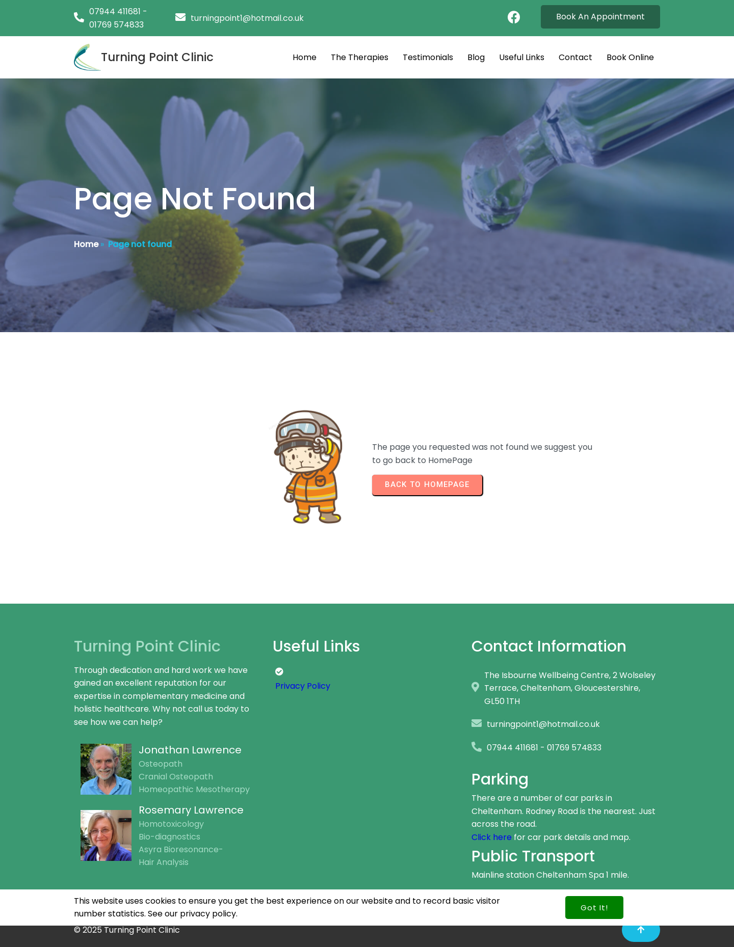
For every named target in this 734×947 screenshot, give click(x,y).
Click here (491, 837)
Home (86, 244)
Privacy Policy (302, 686)
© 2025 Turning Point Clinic (127, 930)
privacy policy (208, 901)
